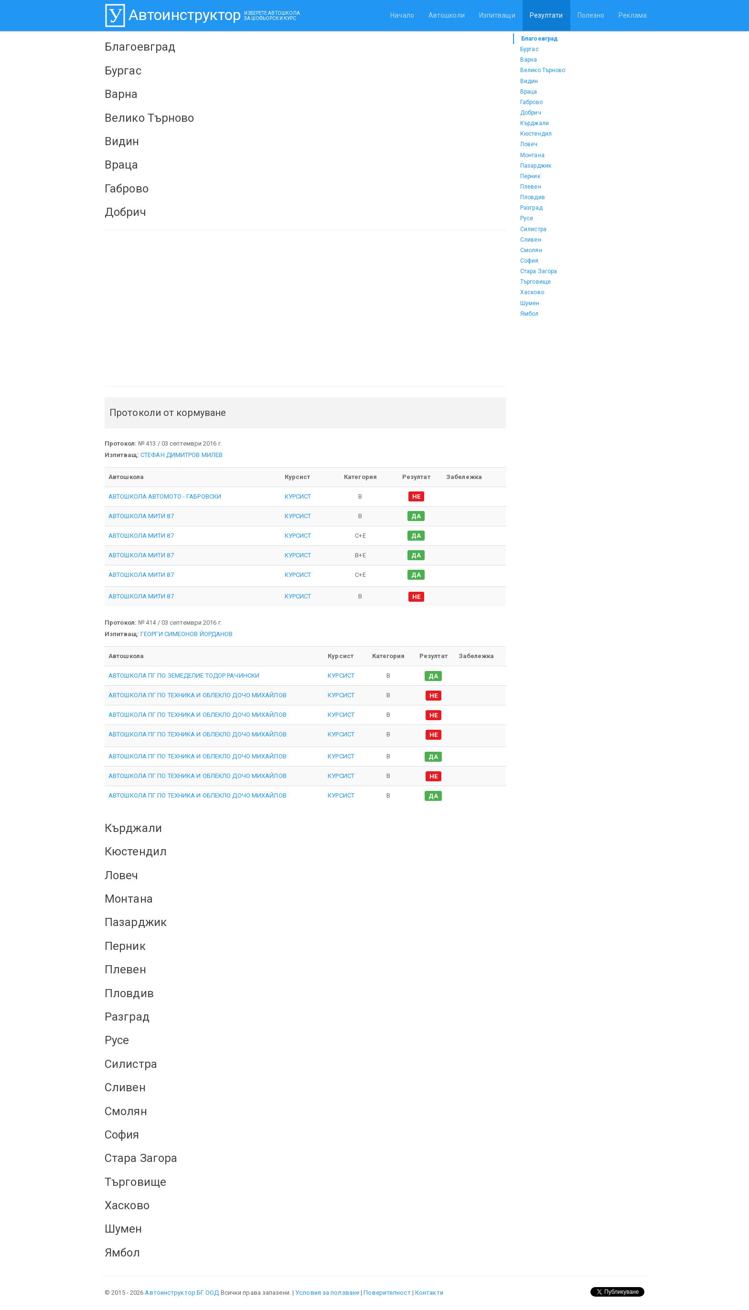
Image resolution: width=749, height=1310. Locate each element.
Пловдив (532, 197)
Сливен (530, 239)
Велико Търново (542, 70)
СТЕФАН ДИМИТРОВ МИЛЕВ (181, 454)
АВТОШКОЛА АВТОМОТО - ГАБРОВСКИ (164, 496)
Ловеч (529, 144)
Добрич (530, 112)
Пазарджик (535, 165)
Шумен (530, 303)
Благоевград (539, 38)
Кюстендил (536, 133)
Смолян (531, 250)
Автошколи (446, 15)
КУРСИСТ (298, 496)
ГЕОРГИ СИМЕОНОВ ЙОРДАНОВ (186, 634)
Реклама (633, 15)
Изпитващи (497, 15)
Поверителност (387, 1292)
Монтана (532, 155)
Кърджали (534, 123)
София (529, 260)
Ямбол (529, 313)
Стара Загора (538, 271)
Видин (529, 81)
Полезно (591, 15)
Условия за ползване (327, 1292)
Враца (528, 91)
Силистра (533, 229)
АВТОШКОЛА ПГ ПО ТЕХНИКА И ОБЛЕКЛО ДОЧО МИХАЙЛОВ (197, 695)
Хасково (532, 292)
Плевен (530, 186)
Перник (530, 176)
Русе (526, 218)
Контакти (429, 1292)
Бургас (529, 49)
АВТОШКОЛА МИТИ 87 (141, 516)
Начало (402, 15)
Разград (531, 207)
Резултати (546, 15)
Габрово (531, 102)
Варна (528, 59)
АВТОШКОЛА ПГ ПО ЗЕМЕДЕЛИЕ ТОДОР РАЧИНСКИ (183, 675)
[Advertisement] (305, 308)
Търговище (535, 281)
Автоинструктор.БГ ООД (182, 1292)
